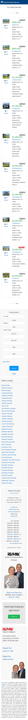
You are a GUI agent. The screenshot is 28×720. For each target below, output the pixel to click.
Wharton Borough (7, 483)
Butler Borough (6, 390)
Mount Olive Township (8, 452)
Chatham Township (7, 395)
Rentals (13, 516)
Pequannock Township (8, 462)
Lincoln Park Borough (8, 424)
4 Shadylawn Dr (16, 252)
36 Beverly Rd (16, 139)
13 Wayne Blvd (16, 80)
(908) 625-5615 (8, 659)
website (5, 682)
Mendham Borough (7, 431)
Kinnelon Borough (7, 421)
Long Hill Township (7, 426)
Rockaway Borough (7, 470)
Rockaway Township (8, 473)
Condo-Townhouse (13, 511)
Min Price (14, 333)
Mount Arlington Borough (9, 449)
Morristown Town (6, 447)
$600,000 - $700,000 (13, 534)
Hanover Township (7, 413)
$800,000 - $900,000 (13, 539)
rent (13, 717)
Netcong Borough (7, 457)
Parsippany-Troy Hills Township (11, 460)
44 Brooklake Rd (17, 197)
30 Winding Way (17, 168)
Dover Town (5, 406)
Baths (13, 354)
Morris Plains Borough (8, 442)
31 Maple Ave (16, 108)
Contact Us (14, 616)
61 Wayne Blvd (16, 51)
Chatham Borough (7, 393)
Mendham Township (7, 434)
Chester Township (7, 401)
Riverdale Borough (7, 467)
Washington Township (8, 480)
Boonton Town (6, 385)
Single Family (12, 509)
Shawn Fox (7, 648)
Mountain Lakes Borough (9, 455)
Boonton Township (7, 388)
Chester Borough (7, 398)
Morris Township (6, 444)
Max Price (14, 340)
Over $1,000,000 (14, 543)
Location (14, 320)
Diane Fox (7, 656)
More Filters (6, 362)
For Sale (12, 507)
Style (14, 327)
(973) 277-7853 (14, 597)
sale (9, 717)
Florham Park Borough (8, 411)
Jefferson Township (7, 419)
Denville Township (7, 403)
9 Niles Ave (15, 25)
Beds (14, 347)
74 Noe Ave (15, 278)
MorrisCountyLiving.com (11, 2)
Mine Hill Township (7, 437)
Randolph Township (7, 465)
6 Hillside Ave (16, 223)
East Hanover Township (8, 408)
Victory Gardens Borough (9, 478)
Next (17, 12)
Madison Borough (7, 429)
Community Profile (14, 493)
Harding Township (7, 416)
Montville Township (7, 439)
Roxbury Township (7, 475)
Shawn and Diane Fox (14, 592)
